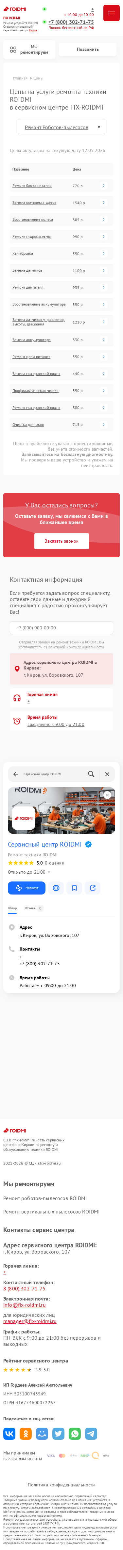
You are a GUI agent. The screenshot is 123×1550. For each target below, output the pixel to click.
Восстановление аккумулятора (39, 304)
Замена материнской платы (36, 373)
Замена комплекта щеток (34, 202)
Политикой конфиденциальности (75, 646)
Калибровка (22, 253)
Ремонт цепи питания (31, 356)
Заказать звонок (62, 541)
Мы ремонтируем (29, 49)
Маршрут (26, 888)
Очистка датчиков (28, 424)
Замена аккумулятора (31, 340)
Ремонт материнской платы (36, 407)
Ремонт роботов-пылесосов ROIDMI (45, 1198)
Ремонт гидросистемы (31, 236)
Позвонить (88, 49)
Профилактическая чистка (35, 390)
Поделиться (9, 1434)
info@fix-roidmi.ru (24, 1305)
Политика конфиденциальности (61, 1485)
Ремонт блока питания (32, 185)
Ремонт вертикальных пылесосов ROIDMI (51, 1211)
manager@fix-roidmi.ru (30, 1321)
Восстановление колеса (32, 219)
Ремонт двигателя (28, 287)
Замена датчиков (27, 270)
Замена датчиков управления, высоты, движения (38, 321)
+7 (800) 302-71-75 (71, 22)
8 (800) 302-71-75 (24, 1288)
